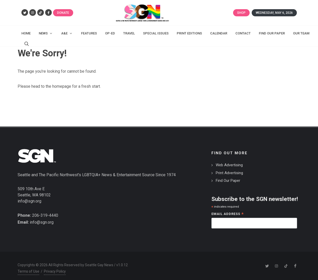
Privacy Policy (55, 266)
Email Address (227, 209)
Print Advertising (229, 168)
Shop (241, 13)
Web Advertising (229, 160)
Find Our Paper (228, 175)
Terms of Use (28, 266)
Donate (63, 13)
